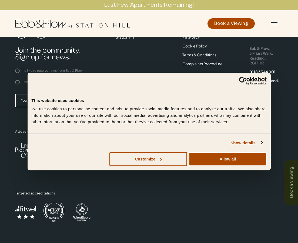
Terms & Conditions (199, 54)
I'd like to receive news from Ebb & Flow (49, 71)
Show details (243, 143)
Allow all (228, 159)
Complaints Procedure (202, 63)
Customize (148, 159)
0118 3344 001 (262, 71)
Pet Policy (191, 37)
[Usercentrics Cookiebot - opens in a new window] (243, 81)
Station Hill (125, 37)
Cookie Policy (194, 45)
